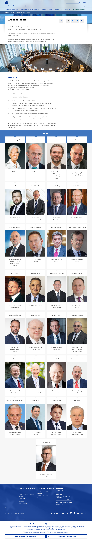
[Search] (72, 3)
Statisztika (43, 9)
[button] (82, 3)
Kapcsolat (21, 501)
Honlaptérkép (9, 507)
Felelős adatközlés (42, 497)
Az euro (50, 9)
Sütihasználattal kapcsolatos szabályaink (59, 532)
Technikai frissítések (42, 495)
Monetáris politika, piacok (12, 9)
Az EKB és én (71, 6)
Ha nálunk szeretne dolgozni (26, 494)
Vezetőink (18, 12)
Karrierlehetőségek (81, 6)
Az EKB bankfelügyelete (79, 9)
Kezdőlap (7, 12)
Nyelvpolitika (59, 504)
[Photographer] (91, 70)
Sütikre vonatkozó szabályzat (63, 500)
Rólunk (63, 6)
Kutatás (57, 9)
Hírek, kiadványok (65, 9)
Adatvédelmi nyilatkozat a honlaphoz (63, 497)
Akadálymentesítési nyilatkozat (64, 502)
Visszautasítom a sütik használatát (67, 536)
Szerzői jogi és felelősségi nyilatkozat (44, 492)
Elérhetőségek (23, 503)
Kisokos (21, 496)
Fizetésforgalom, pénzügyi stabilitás (30, 9)
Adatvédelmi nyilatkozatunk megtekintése (35, 532)
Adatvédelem (59, 494)
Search (80, 3)
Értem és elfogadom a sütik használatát (25, 536)
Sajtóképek (22, 498)
